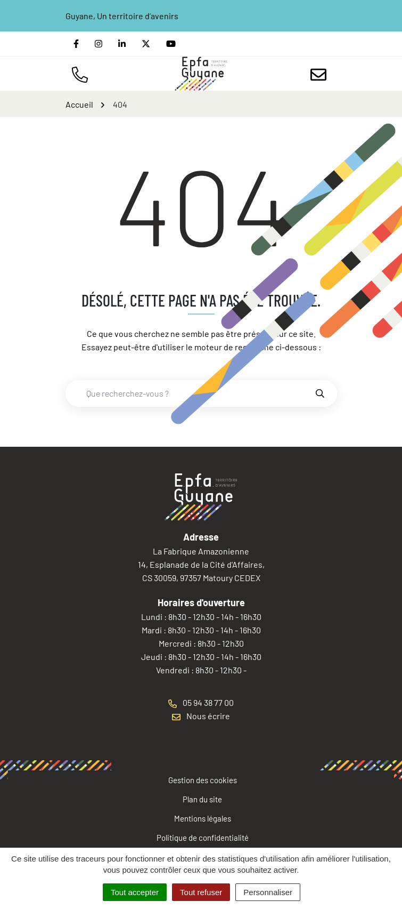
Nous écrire (201, 716)
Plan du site (202, 799)
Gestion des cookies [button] (202, 780)
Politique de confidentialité (203, 837)
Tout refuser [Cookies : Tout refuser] (201, 892)
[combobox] (190, 393)
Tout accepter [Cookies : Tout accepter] (135, 892)
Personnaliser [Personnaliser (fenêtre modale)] (267, 892)
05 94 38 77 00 (201, 702)
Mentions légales (202, 818)
